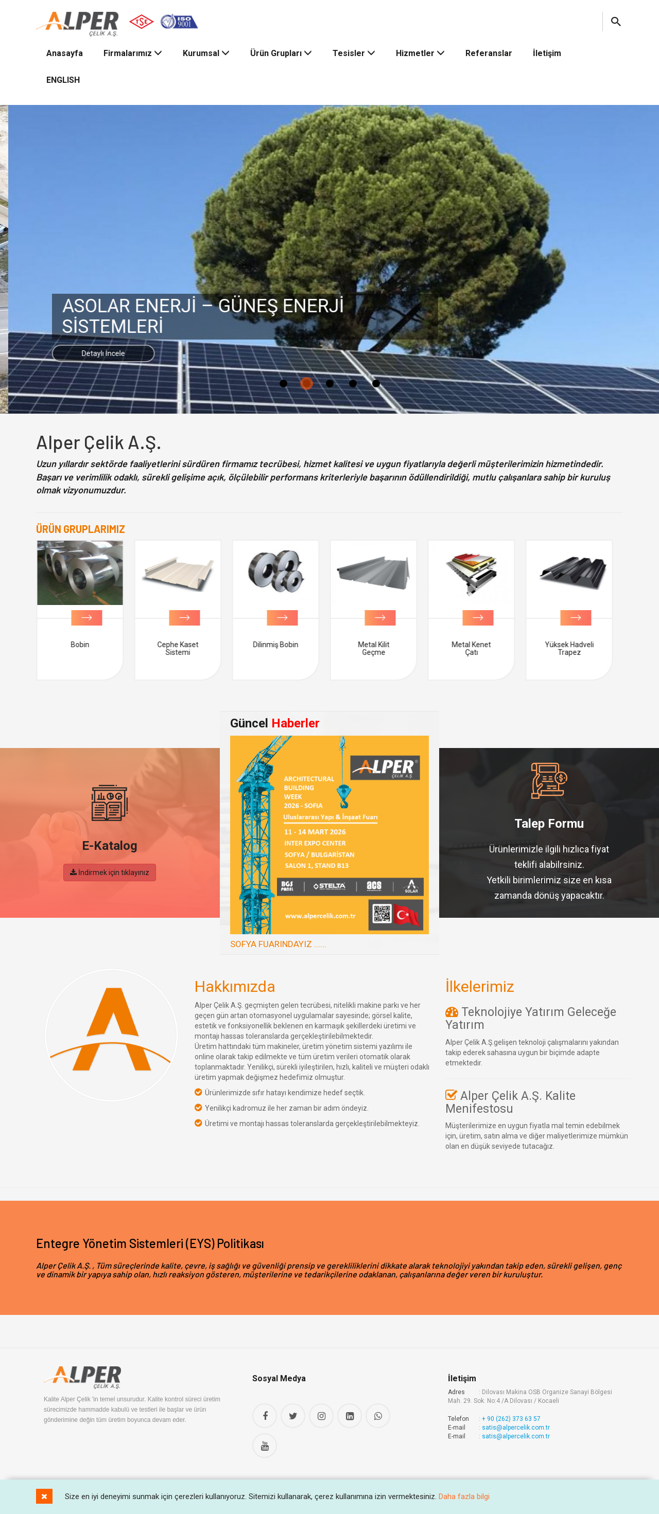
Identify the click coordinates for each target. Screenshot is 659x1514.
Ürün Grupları (281, 53)
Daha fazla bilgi (464, 1496)
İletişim (547, 53)
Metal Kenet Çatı (476, 648)
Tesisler (354, 53)
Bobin (85, 644)
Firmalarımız (132, 53)
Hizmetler (420, 53)
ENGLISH (63, 80)
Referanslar (488, 53)
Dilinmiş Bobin (280, 644)
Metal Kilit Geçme (378, 648)
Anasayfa (64, 53)
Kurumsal (206, 53)
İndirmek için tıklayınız (109, 872)
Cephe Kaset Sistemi (182, 648)
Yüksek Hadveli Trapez (574, 648)
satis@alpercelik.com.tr (516, 1427)
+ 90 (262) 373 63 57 (511, 1418)
